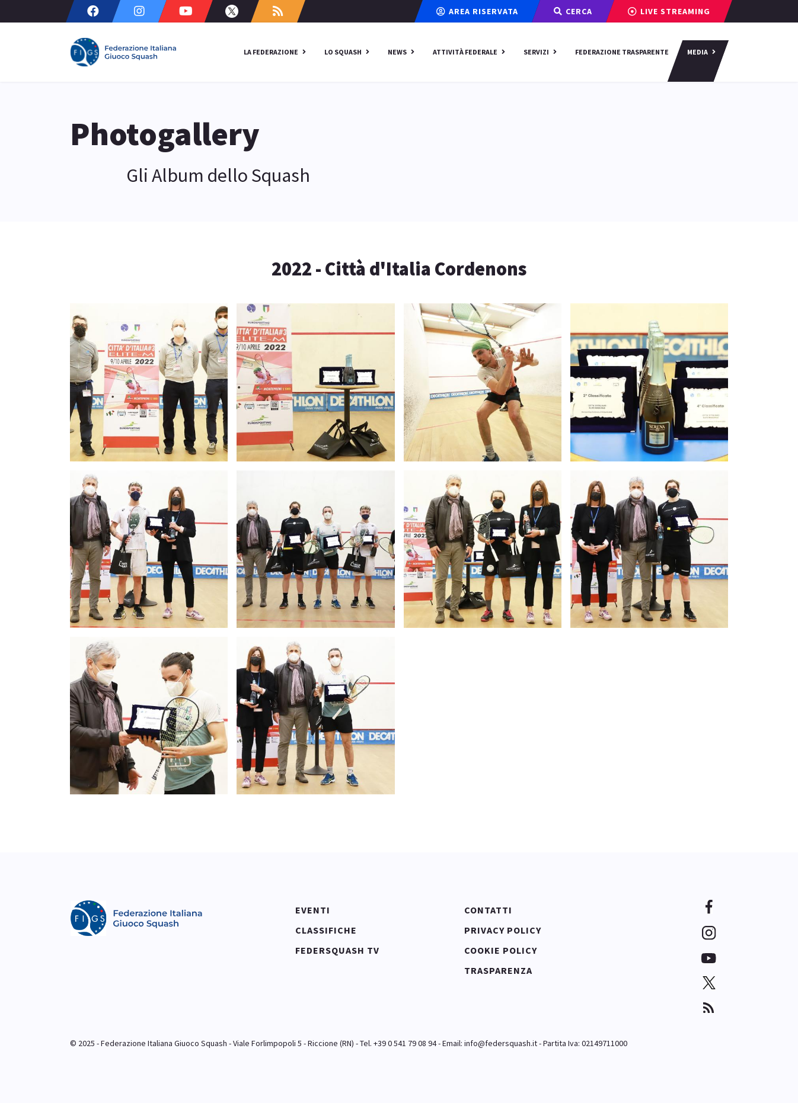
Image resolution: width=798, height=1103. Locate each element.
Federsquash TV (337, 950)
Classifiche (326, 930)
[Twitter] (232, 11)
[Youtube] (185, 11)
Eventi (312, 910)
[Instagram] (139, 11)
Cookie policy (500, 950)
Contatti (488, 910)
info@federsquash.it (500, 1043)
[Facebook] (93, 11)
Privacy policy (502, 930)
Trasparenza (498, 970)
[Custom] (278, 11)
